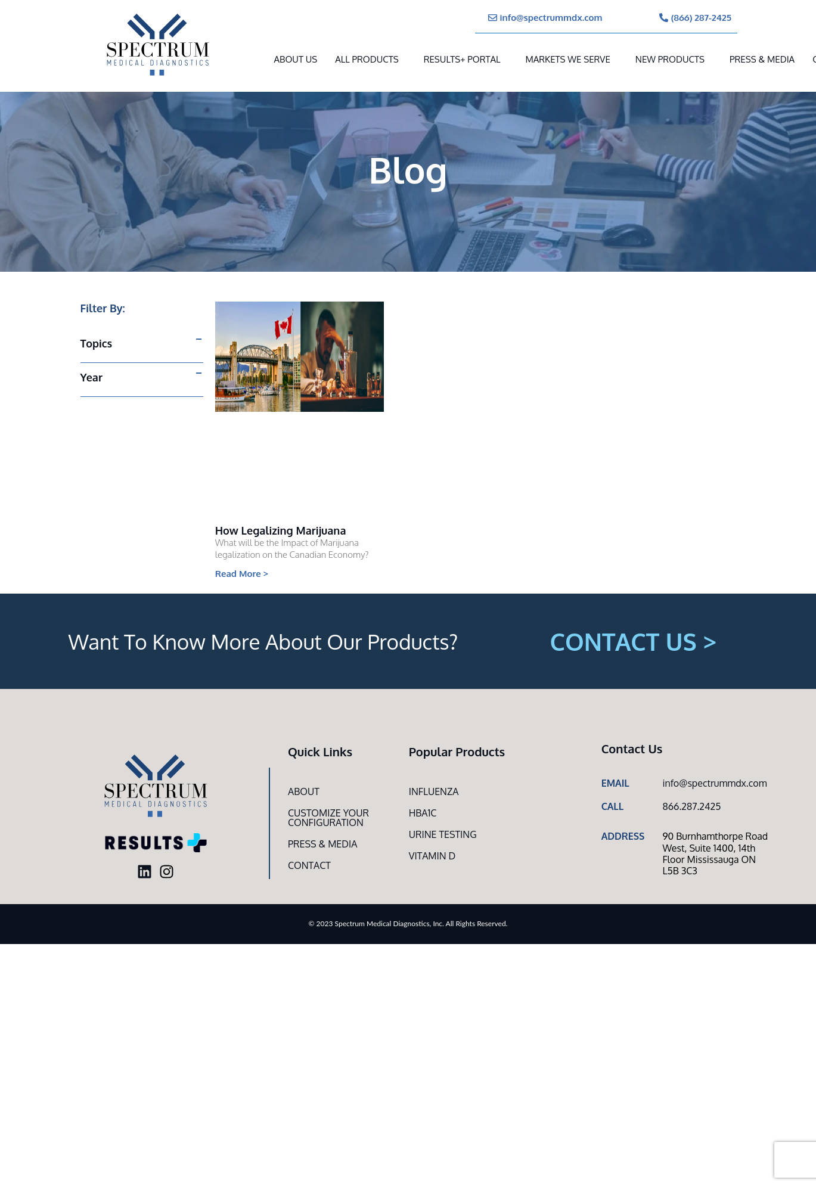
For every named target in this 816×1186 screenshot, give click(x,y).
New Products (670, 59)
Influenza (434, 791)
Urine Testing (443, 834)
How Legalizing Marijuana (280, 530)
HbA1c (423, 813)
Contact (309, 865)
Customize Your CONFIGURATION (328, 817)
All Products (366, 59)
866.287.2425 (691, 806)
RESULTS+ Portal (462, 59)
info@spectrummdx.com (714, 783)
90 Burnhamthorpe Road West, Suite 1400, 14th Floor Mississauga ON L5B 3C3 (715, 853)
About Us (296, 59)
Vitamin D (432, 856)
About (303, 791)
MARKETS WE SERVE (567, 59)
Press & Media (762, 59)
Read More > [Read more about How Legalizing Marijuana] (242, 573)
